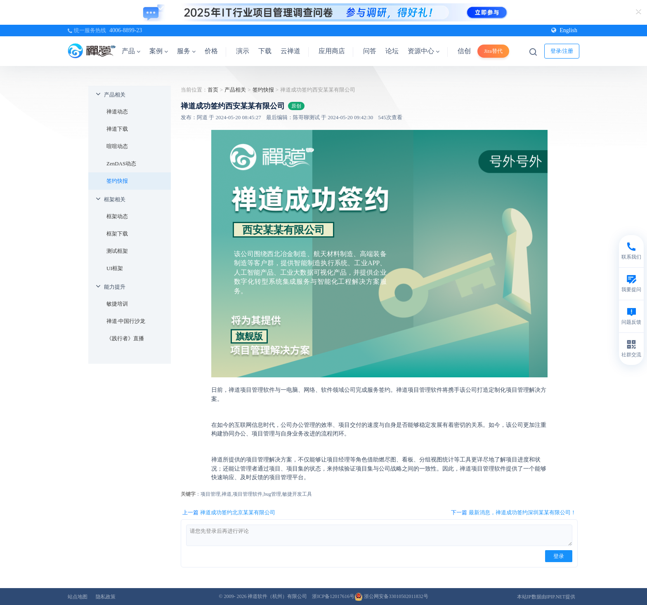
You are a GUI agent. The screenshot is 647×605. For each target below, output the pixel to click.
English (564, 30)
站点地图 (77, 597)
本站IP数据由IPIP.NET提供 (546, 597)
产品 (131, 50)
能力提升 (114, 287)
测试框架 (117, 251)
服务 (186, 50)
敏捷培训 (117, 304)
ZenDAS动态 (121, 163)
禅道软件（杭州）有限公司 (277, 596)
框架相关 (114, 199)
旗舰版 (249, 336)
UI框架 (114, 268)
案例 (158, 50)
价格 (211, 50)
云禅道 (290, 50)
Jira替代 (493, 51)
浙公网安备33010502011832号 (391, 596)
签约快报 (117, 181)
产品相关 (114, 95)
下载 (265, 50)
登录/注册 (562, 51)
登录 (558, 556)
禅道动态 (117, 111)
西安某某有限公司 (283, 229)
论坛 (392, 50)
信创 (464, 50)
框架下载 (117, 234)
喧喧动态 (117, 146)
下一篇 (513, 512)
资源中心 (423, 50)
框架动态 (117, 216)
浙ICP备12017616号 (333, 596)
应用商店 (332, 50)
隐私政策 (106, 597)
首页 (213, 90)
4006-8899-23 (125, 30)
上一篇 (228, 512)
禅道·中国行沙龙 (125, 321)
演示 (242, 50)
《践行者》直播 (125, 338)
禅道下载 (117, 129)
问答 (369, 50)
